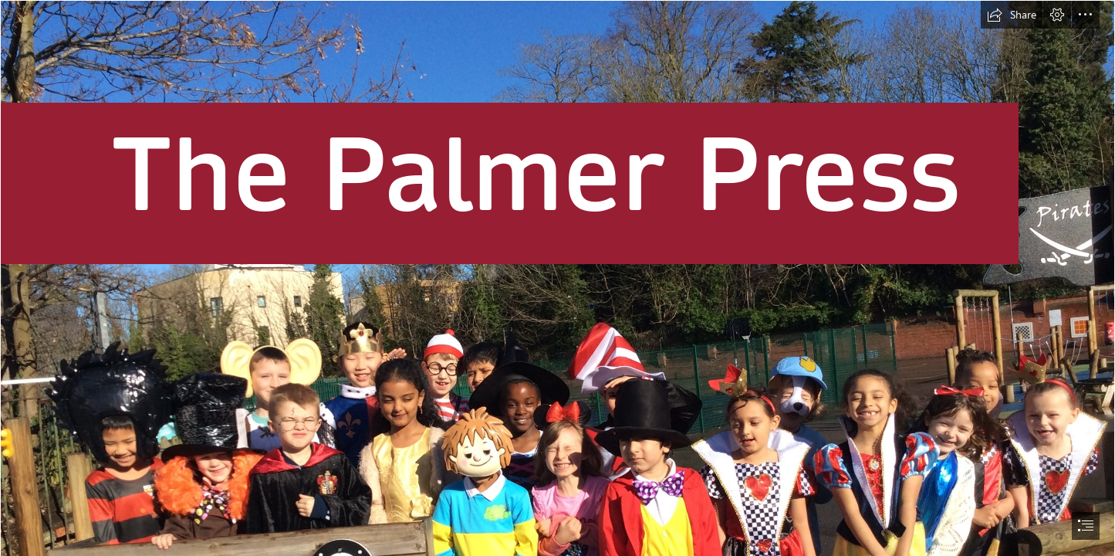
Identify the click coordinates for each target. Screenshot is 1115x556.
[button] (1011, 15)
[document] (557, 278)
